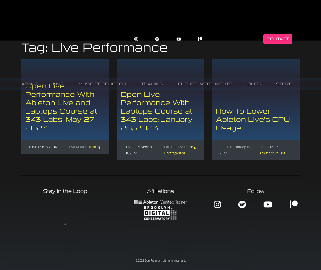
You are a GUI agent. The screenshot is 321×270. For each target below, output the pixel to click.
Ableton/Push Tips (272, 153)
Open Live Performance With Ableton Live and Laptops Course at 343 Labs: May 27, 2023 (61, 107)
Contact (278, 39)
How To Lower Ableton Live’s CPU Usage (253, 119)
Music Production (102, 84)
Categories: (78, 146)
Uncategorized (174, 153)
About (29, 84)
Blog (254, 84)
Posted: (35, 146)
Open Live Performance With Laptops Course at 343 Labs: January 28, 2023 (157, 111)
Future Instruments (205, 84)
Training (152, 84)
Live (58, 84)
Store (284, 84)
